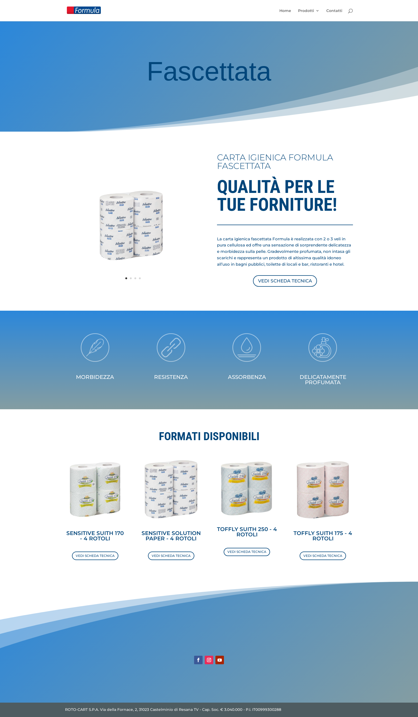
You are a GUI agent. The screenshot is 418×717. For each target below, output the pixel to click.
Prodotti (306, 11)
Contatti (334, 11)
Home (285, 11)
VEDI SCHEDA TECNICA (285, 280)
